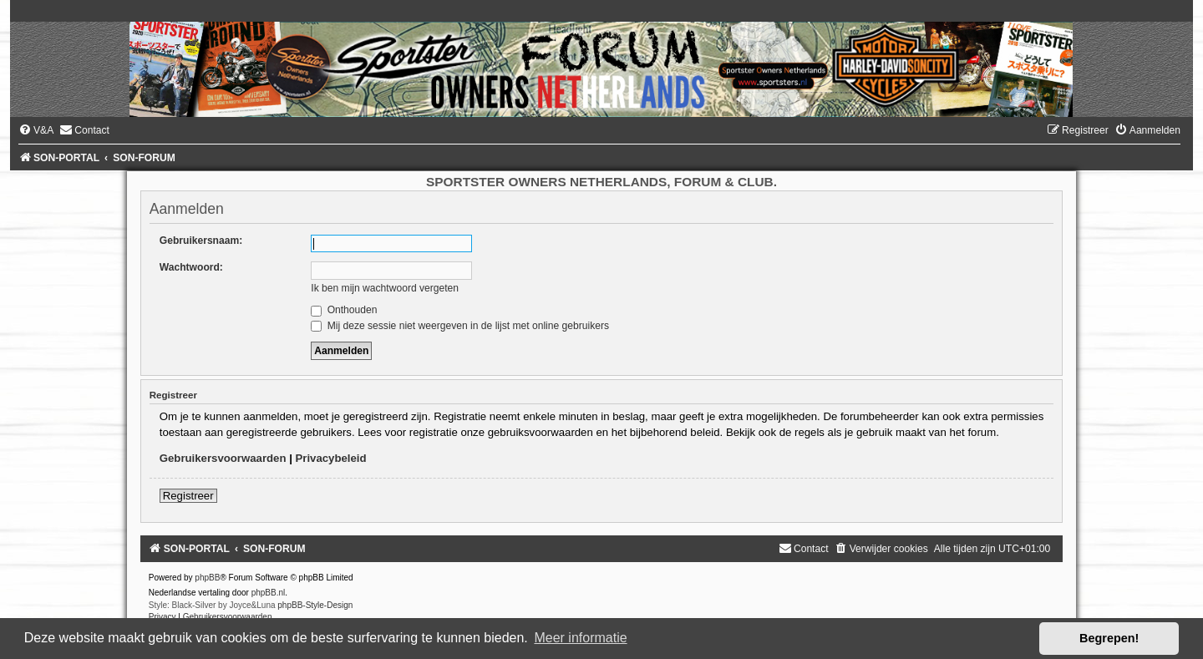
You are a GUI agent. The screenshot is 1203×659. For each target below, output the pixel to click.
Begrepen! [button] (1109, 638)
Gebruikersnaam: (201, 240)
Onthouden (344, 310)
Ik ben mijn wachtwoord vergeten (385, 288)
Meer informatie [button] (580, 638)
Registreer (188, 495)
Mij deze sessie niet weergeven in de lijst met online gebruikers (460, 326)
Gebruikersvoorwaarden (223, 458)
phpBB (207, 577)
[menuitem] (35, 130)
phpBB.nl (268, 592)
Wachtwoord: (191, 267)
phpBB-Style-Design (315, 605)
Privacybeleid (331, 458)
